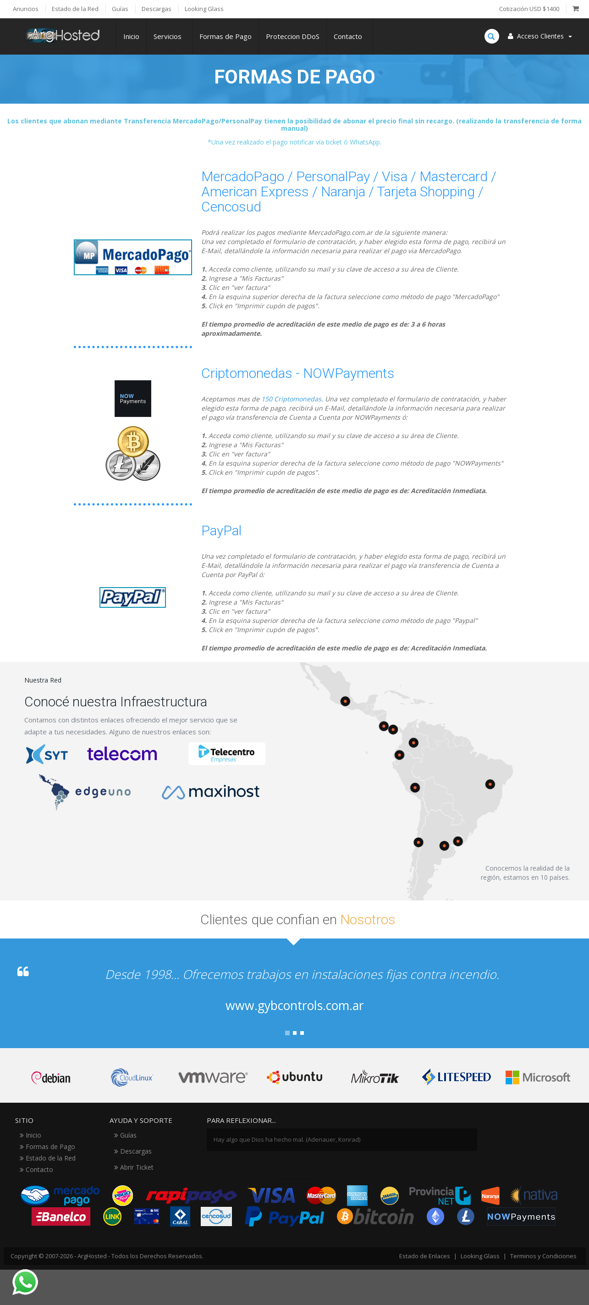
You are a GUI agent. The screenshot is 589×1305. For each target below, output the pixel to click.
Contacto (350, 36)
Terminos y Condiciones (543, 1256)
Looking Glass (480, 1256)
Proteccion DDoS (292, 36)
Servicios (169, 36)
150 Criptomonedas (291, 398)
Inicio (131, 36)
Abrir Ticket (134, 1167)
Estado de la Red (48, 1158)
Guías (125, 1135)
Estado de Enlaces (424, 1256)
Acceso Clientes (540, 36)
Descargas (133, 1151)
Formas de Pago (225, 36)
